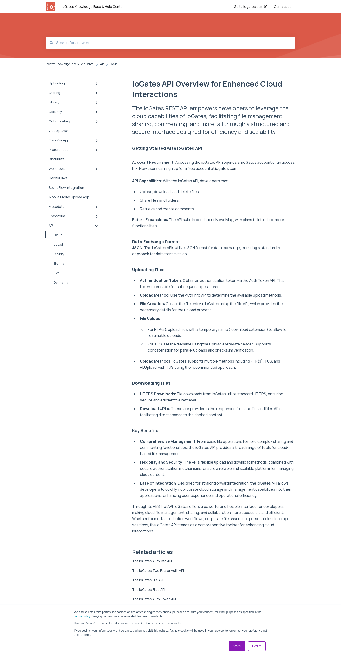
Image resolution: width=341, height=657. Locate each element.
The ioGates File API (147, 580)
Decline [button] (257, 646)
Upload (58, 244)
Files (56, 273)
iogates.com (226, 168)
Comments (61, 282)
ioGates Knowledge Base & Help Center (93, 6)
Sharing (59, 263)
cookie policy (82, 616)
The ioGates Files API (148, 589)
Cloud (54, 234)
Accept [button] (237, 646)
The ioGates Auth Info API (152, 561)
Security (59, 254)
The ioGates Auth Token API (154, 599)
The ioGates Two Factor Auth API (158, 570)
